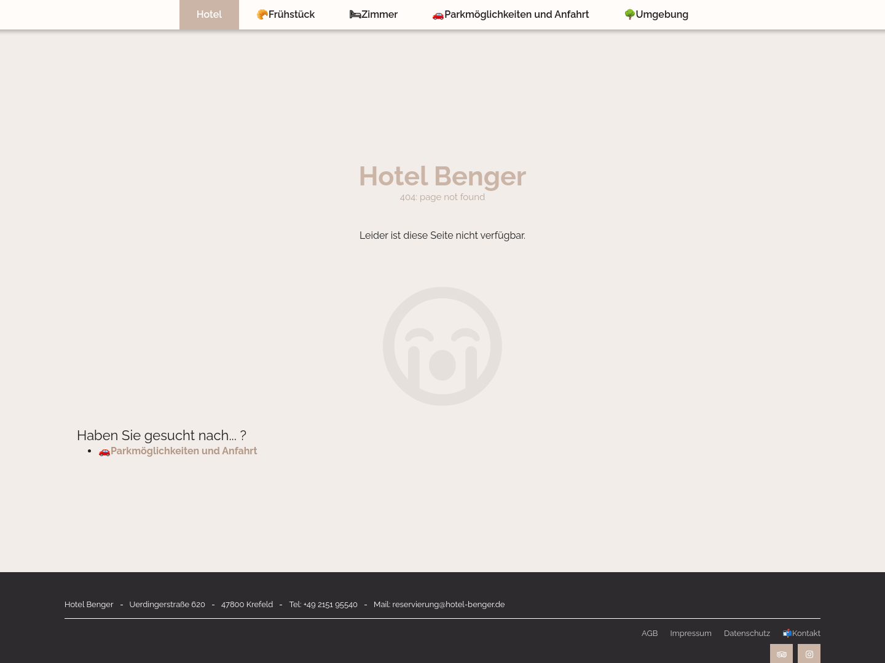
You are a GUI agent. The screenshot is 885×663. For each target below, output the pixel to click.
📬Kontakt (801, 633)
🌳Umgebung (656, 14)
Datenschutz (747, 633)
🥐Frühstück (285, 14)
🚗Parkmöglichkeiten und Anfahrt (510, 14)
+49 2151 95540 (331, 604)
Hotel (209, 14)
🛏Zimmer (373, 14)
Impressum (690, 633)
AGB (650, 633)
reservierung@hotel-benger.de (449, 604)
